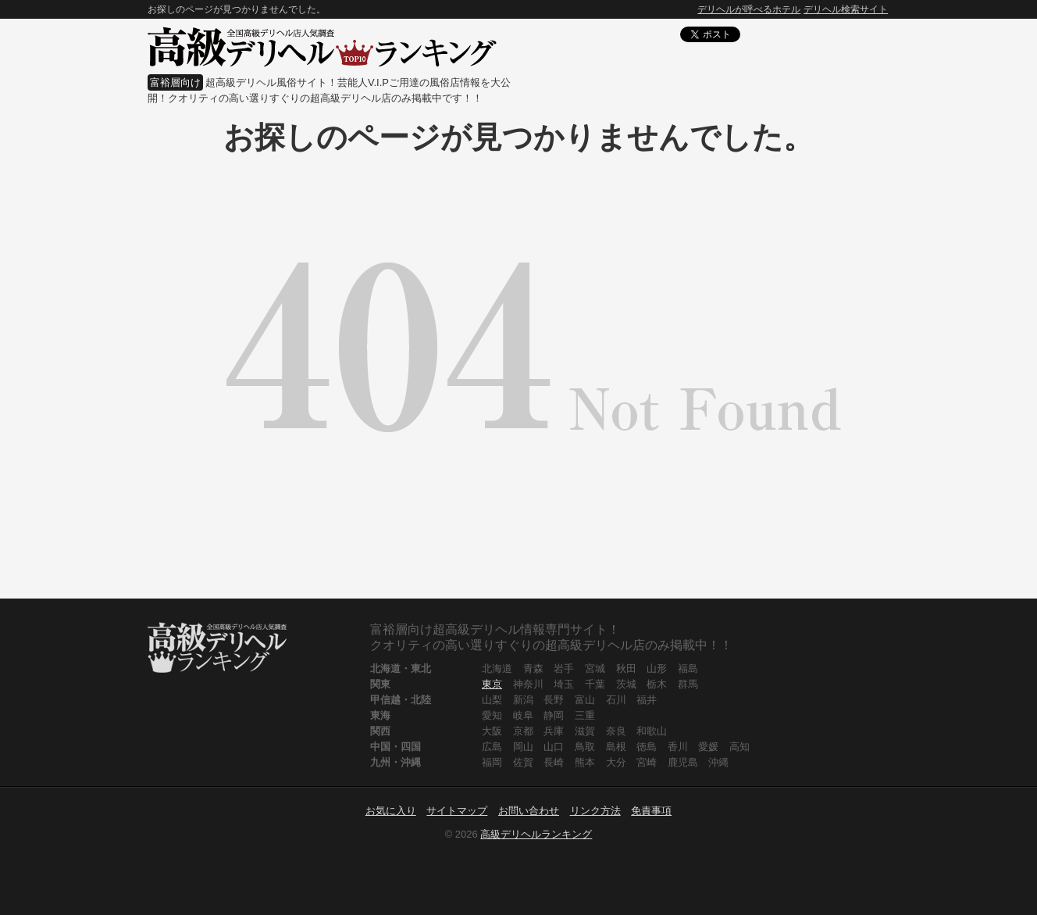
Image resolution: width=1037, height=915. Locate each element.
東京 (492, 684)
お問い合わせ (528, 811)
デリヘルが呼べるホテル (748, 9)
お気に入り (390, 811)
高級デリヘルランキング (536, 834)
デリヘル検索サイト (846, 9)
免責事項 (651, 811)
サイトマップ (456, 811)
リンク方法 (595, 811)
